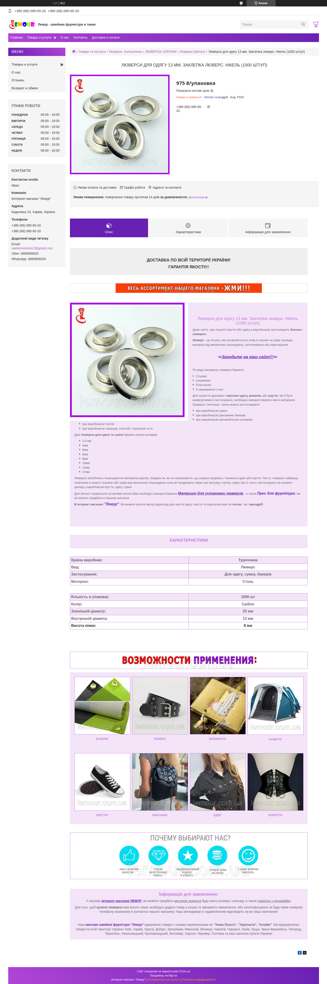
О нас (65, 37)
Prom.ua (185, 971)
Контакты (80, 37)
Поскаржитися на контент (163, 979)
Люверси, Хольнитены (125, 51)
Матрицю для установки (202, 493)
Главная (17, 37)
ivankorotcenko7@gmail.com (32, 248)
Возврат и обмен (25, 88)
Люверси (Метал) (192, 51)
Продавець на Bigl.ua (163, 975)
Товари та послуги (92, 51)
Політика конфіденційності (199, 979)
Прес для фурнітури (276, 493)
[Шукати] (303, 24)
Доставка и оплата (106, 37)
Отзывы (18, 80)
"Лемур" (111, 504)
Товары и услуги (39, 37)
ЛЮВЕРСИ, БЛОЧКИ (160, 51)
